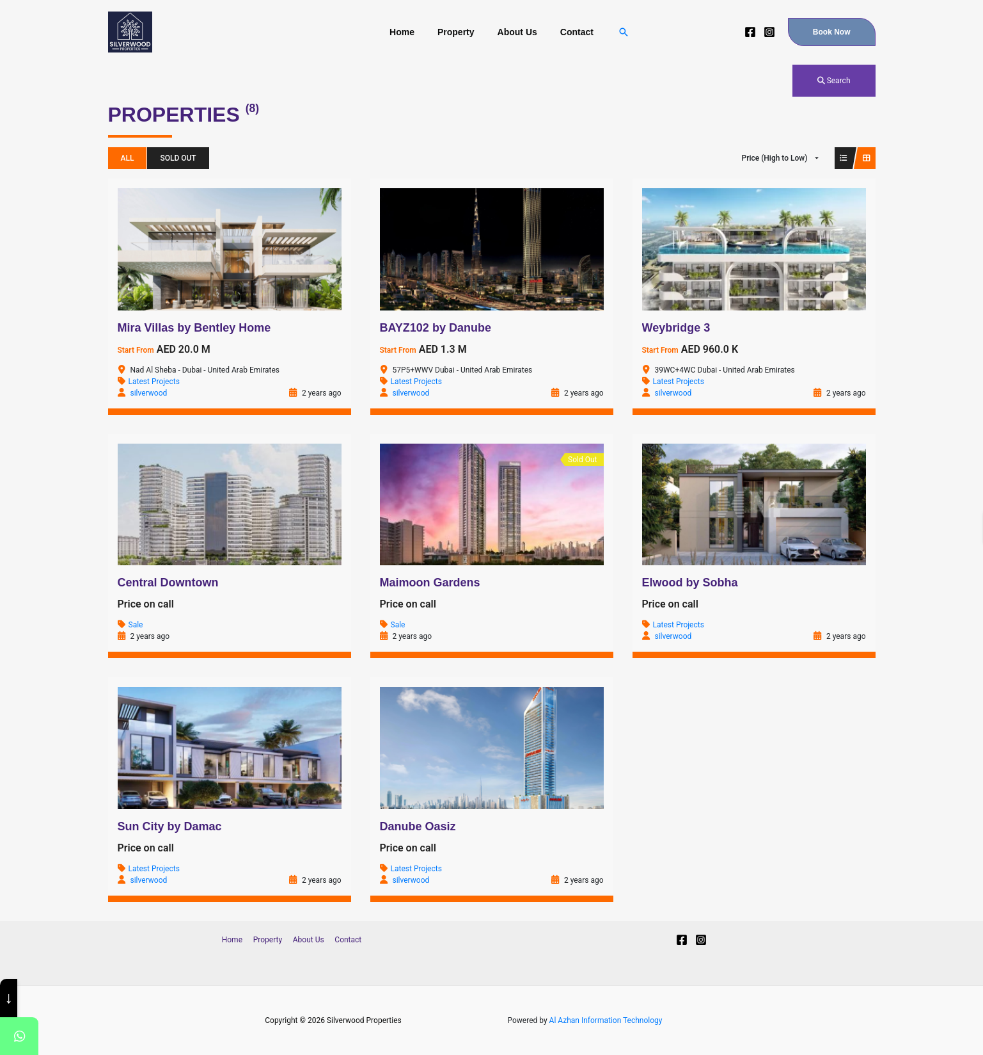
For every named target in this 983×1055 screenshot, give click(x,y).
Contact (569, 32)
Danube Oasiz (418, 826)
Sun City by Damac (170, 826)
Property (458, 32)
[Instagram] (769, 32)
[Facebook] (750, 32)
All (127, 158)
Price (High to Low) (775, 158)
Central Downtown (168, 582)
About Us (515, 32)
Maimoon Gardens (430, 582)
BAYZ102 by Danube (435, 327)
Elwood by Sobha (690, 582)
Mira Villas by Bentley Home (194, 327)
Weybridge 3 (676, 327)
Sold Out (178, 158)
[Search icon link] (613, 32)
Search (834, 80)
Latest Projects (154, 381)
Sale (136, 624)
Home (409, 32)
